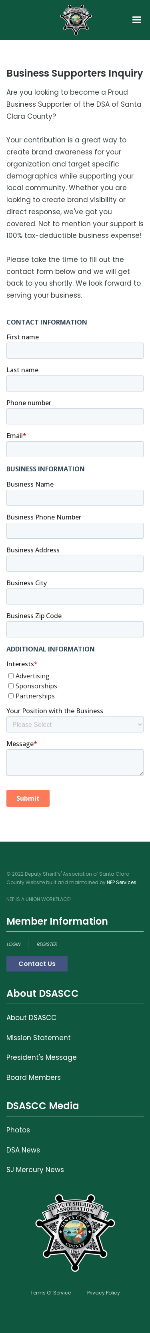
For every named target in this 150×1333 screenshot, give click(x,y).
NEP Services (121, 882)
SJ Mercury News (35, 1170)
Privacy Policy (103, 1292)
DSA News (23, 1150)
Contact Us (37, 963)
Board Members (33, 1077)
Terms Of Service (50, 1292)
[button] (137, 20)
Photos (18, 1130)
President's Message (41, 1057)
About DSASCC (31, 1018)
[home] (76, 20)
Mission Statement (38, 1038)
